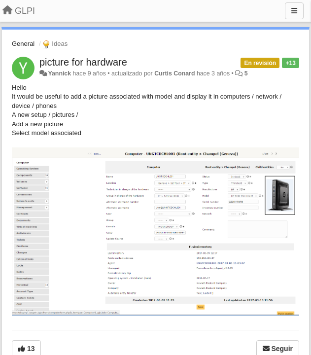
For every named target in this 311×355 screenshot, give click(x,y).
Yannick (59, 73)
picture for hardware (83, 62)
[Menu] (294, 10)
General (23, 43)
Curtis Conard (174, 73)
